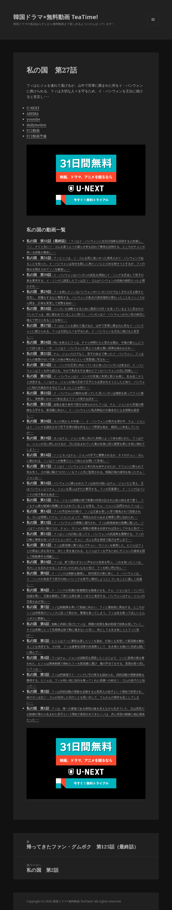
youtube (33, 119)
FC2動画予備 (36, 136)
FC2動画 (33, 130)
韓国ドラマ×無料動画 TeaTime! (55, 17)
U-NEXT (33, 108)
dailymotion (36, 124)
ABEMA (33, 113)
